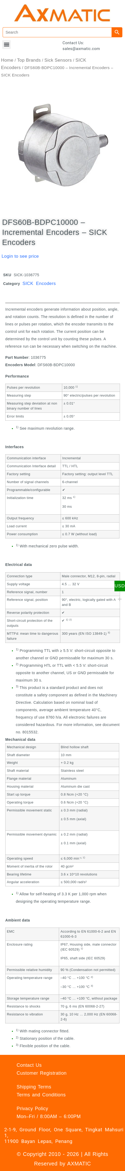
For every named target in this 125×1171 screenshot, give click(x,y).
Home (7, 60)
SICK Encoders (39, 283)
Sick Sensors (58, 60)
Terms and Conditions (41, 1094)
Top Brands (29, 60)
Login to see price (20, 256)
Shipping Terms (34, 1087)
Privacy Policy (32, 1108)
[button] (6, 44)
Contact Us (29, 1065)
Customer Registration (41, 1073)
